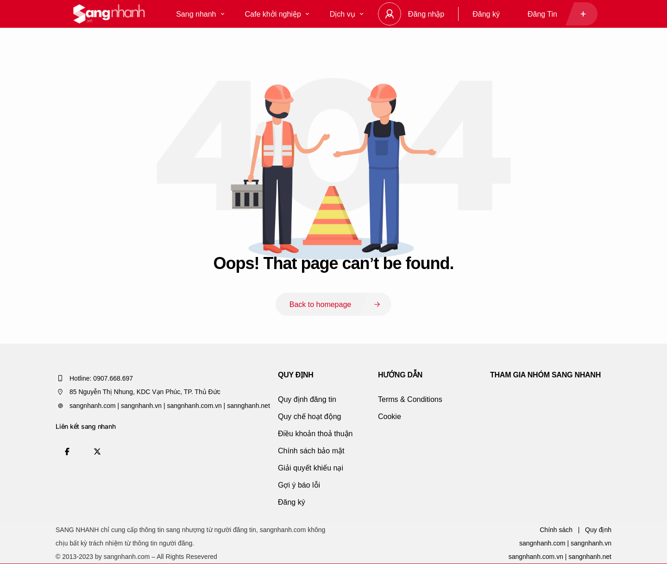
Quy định (598, 529)
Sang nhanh (200, 14)
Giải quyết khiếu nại (310, 468)
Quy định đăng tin (307, 399)
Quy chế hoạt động (309, 416)
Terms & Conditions (410, 399)
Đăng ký (486, 14)
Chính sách (556, 529)
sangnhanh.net (589, 556)
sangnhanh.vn (591, 543)
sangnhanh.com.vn (536, 556)
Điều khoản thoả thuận (315, 434)
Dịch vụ (346, 14)
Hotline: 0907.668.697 (101, 378)
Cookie (389, 416)
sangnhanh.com (542, 543)
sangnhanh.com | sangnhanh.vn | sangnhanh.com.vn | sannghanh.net (169, 405)
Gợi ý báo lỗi (299, 485)
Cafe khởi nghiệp (277, 14)
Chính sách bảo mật (311, 451)
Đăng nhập (426, 14)
